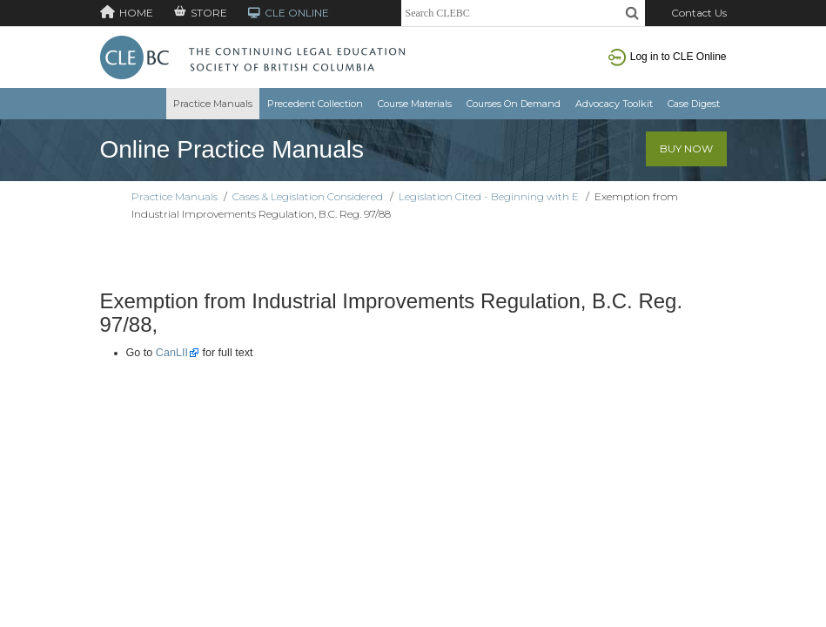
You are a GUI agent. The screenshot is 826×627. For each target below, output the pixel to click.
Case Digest (694, 104)
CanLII (172, 353)
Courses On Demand (514, 104)
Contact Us (699, 12)
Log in (667, 57)
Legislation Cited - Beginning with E (489, 196)
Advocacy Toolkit (614, 104)
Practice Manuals (212, 104)
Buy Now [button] (686, 148)
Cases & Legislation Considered (307, 196)
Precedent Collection (315, 104)
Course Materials (415, 104)
